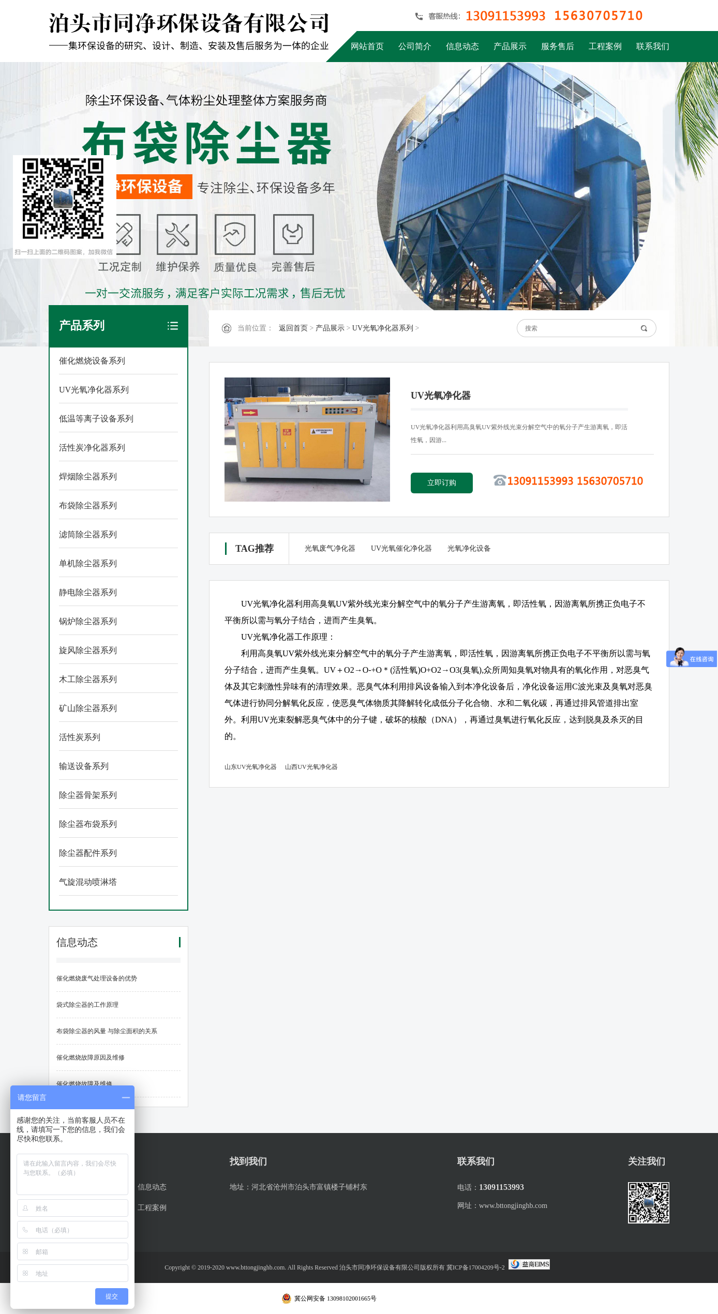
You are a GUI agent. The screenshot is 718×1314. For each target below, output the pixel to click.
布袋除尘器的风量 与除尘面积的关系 (106, 1031)
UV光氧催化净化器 (401, 548)
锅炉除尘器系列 (88, 621)
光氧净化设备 (469, 548)
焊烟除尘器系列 (88, 476)
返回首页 (293, 328)
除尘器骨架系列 (88, 795)
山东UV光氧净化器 (251, 767)
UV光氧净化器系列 (94, 389)
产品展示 (510, 46)
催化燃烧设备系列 (92, 360)
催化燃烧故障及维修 (84, 1084)
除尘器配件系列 (88, 853)
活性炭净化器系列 (92, 447)
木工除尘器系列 (88, 679)
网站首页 (367, 46)
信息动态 (462, 46)
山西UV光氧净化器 (311, 767)
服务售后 (557, 46)
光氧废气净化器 (330, 548)
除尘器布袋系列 (88, 824)
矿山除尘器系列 (88, 708)
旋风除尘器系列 (88, 650)
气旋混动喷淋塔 (88, 882)
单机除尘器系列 (88, 563)
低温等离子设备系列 (96, 418)
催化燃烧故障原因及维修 (90, 1057)
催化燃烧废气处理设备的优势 (96, 978)
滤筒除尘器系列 (88, 534)
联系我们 (652, 46)
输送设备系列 (84, 766)
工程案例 (605, 46)
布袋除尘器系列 (88, 505)
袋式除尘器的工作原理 (87, 1004)
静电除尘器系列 (88, 592)
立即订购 (441, 483)
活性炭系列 (79, 737)
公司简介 (414, 46)
